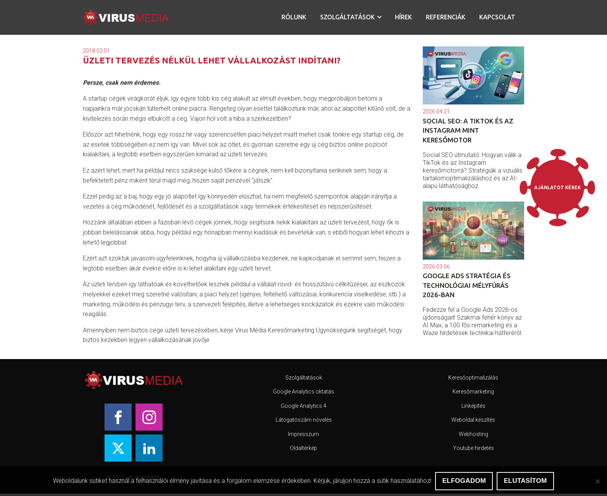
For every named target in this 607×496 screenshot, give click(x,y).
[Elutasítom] (597, 481)
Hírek (403, 17)
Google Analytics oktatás (303, 391)
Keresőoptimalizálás (473, 378)
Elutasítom (525, 480)
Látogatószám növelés (304, 420)
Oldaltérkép (303, 448)
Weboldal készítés (473, 420)
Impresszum (303, 434)
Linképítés (473, 406)
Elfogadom (464, 480)
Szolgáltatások (347, 17)
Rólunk (293, 17)
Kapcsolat (497, 17)
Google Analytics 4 (303, 406)
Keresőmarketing (473, 391)
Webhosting (473, 434)
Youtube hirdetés (473, 448)
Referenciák (445, 17)
